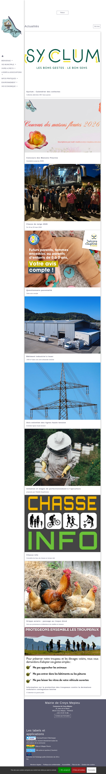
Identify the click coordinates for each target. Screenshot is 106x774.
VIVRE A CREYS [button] (7, 63)
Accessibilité (66, 764)
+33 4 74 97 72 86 (62, 713)
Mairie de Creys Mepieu (62, 702)
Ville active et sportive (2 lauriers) (41, 750)
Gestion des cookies (88, 764)
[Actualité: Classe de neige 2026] (63, 197)
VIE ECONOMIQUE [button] (8, 81)
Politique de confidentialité (51, 764)
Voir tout (97, 26)
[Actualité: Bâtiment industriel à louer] (63, 329)
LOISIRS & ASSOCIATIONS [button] (7, 68)
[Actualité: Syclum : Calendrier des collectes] (63, 65)
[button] (9, 52)
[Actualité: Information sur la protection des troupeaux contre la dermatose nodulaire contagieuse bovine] (63, 661)
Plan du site (76, 764)
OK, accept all (64, 770)
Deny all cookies (79, 770)
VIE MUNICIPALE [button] (8, 59)
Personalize (91, 770)
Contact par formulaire (62, 716)
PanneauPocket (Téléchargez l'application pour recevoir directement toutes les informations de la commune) (42, 740)
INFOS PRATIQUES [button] (8, 74)
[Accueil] (9, 24)
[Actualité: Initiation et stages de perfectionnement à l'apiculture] (63, 462)
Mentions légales (35, 764)
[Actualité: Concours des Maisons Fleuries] (63, 131)
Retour (62, 12)
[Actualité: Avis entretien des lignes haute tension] (63, 396)
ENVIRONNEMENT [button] (8, 77)
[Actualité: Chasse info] (63, 528)
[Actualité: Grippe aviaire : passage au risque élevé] (63, 594)
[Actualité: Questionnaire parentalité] (63, 263)
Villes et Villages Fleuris (38, 746)
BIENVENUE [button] (6, 56)
